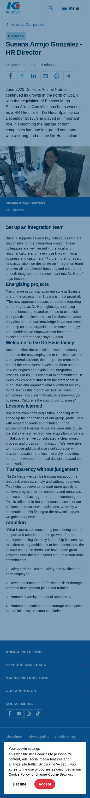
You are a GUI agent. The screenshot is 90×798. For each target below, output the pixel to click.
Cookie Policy (19, 774)
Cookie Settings (60, 774)
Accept (44, 784)
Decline (19, 784)
